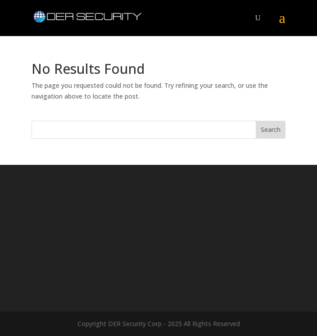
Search (271, 129)
